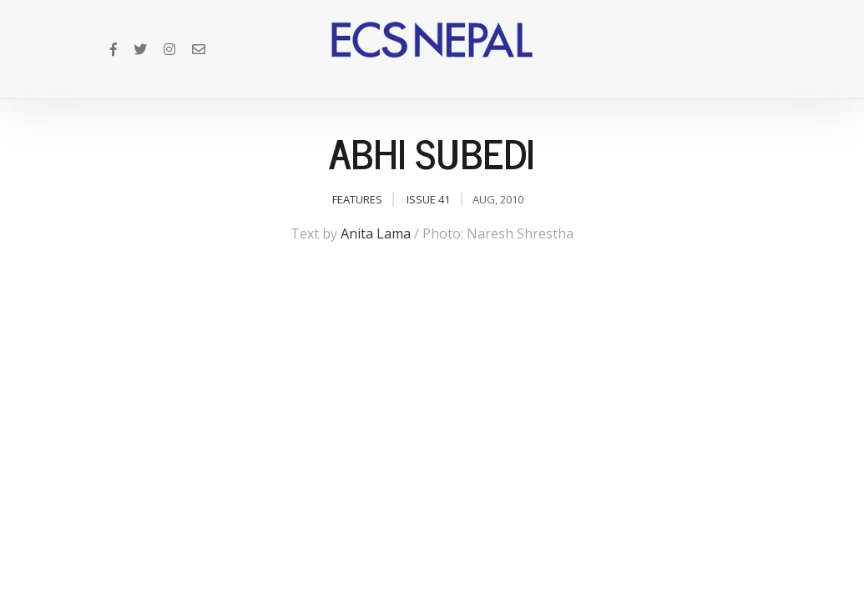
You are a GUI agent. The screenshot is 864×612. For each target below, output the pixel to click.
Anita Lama (376, 233)
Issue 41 (428, 199)
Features (357, 199)
